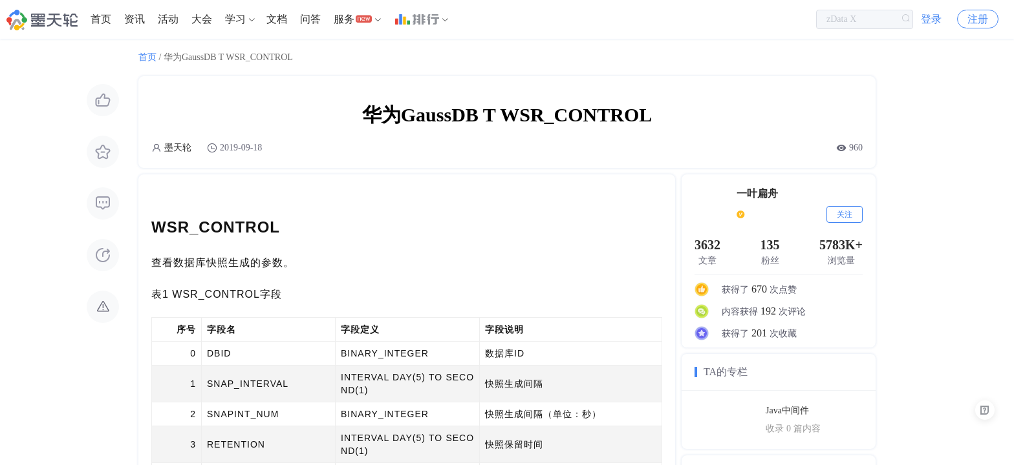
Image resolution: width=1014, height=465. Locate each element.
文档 (276, 19)
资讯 (134, 19)
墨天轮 (177, 147)
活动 (168, 19)
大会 (201, 19)
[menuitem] (101, 19)
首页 (101, 19)
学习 (235, 19)
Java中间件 (787, 410)
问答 (310, 19)
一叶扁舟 (757, 193)
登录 (931, 19)
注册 (977, 19)
